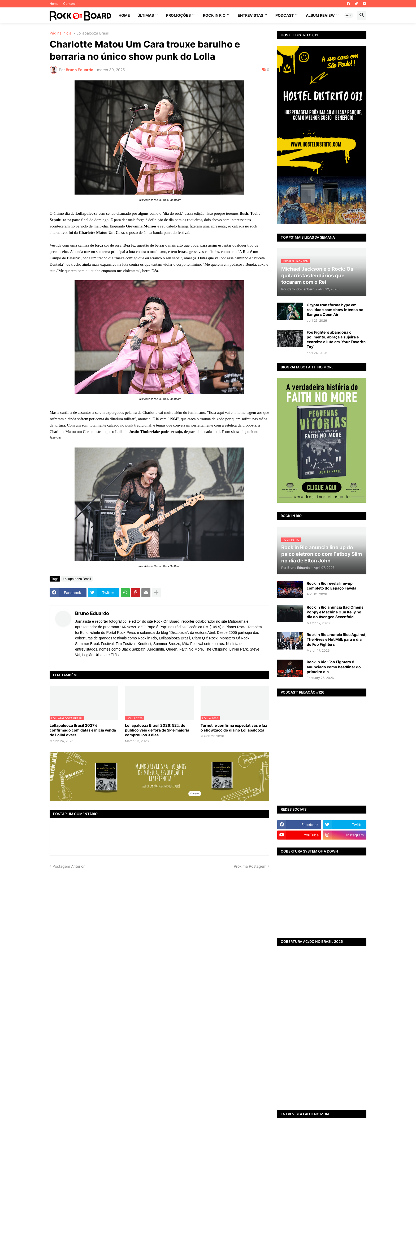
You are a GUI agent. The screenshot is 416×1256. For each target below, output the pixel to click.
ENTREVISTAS (250, 15)
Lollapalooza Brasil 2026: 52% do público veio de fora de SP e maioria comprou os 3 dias (157, 730)
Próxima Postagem (250, 866)
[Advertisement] (321, 1065)
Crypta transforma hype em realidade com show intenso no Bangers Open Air (335, 310)
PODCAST (284, 15)
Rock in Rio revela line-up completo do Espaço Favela (331, 585)
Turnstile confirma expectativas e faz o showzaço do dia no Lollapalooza (234, 727)
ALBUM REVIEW (320, 15)
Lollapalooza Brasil (92, 33)
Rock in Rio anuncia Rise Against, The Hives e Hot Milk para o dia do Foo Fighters (336, 639)
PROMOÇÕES (178, 15)
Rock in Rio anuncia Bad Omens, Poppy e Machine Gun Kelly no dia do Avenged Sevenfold (336, 612)
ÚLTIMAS (145, 15)
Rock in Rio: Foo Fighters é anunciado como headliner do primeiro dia (334, 667)
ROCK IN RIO (214, 15)
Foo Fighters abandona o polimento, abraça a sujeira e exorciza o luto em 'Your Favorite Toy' (336, 339)
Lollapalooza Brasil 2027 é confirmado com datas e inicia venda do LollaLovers (83, 730)
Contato (69, 4)
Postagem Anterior (69, 866)
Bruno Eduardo (92, 613)
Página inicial (61, 33)
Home (54, 4)
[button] (348, 15)
